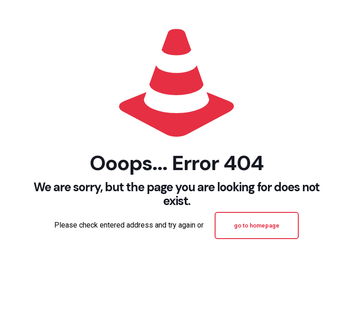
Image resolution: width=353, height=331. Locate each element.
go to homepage (256, 225)
